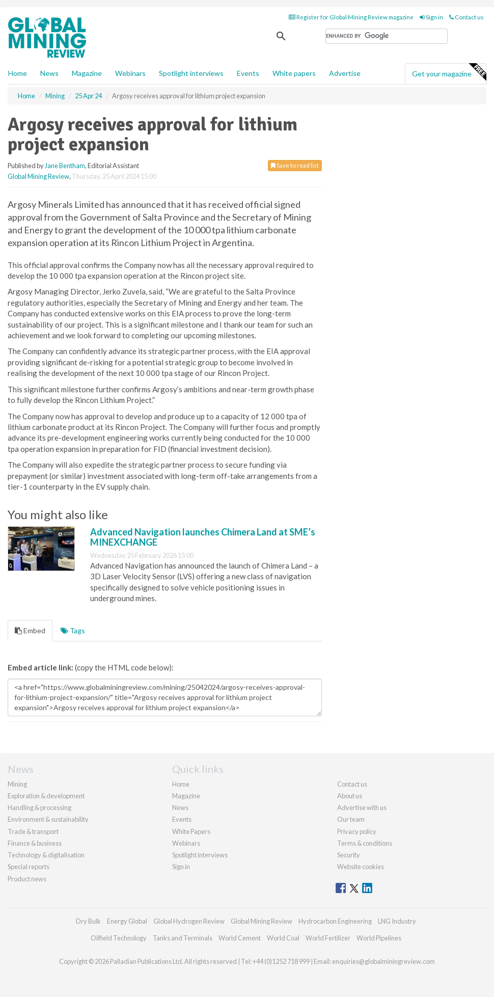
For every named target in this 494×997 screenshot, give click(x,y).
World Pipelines (378, 938)
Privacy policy (356, 831)
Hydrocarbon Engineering (335, 921)
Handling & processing (39, 807)
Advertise (345, 73)
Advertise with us (362, 807)
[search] (386, 36)
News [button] (49, 73)
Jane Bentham (65, 165)
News (180, 807)
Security (348, 855)
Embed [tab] (30, 630)
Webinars (130, 73)
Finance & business (35, 843)
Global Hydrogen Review (189, 921)
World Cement (239, 938)
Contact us (466, 17)
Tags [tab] (73, 630)
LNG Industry (397, 921)
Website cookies (360, 867)
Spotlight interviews (191, 73)
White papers (294, 73)
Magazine (87, 73)
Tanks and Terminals (182, 938)
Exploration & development (46, 796)
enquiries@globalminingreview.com (383, 961)
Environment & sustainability (48, 819)
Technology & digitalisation (46, 855)
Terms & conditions (364, 843)
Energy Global (127, 921)
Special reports (28, 867)
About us (349, 796)
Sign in (431, 17)
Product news (27, 879)
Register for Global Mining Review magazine (351, 17)
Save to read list (295, 165)
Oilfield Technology (119, 938)
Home (17, 73)
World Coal (283, 938)
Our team (351, 819)
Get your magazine (449, 72)
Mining (17, 784)
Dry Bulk (88, 921)
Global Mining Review (38, 176)
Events (248, 73)
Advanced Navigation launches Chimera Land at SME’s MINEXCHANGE (202, 537)
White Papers (191, 831)
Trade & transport (33, 831)
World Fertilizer (328, 938)
